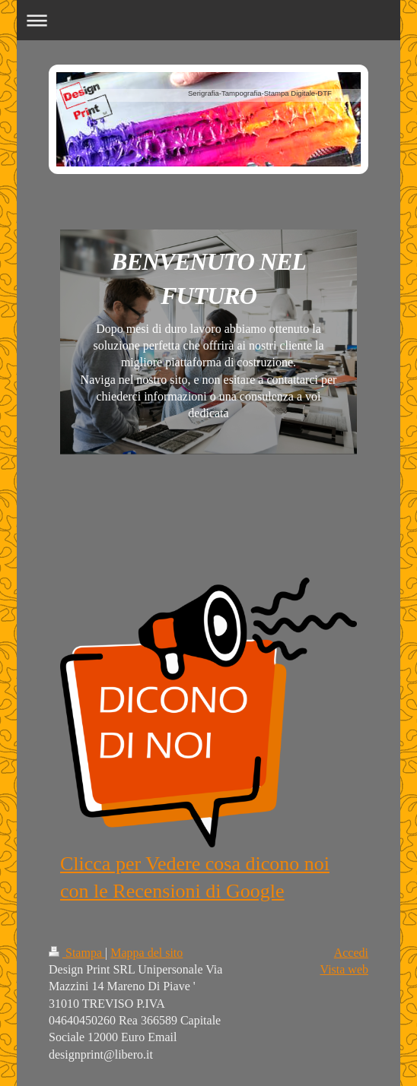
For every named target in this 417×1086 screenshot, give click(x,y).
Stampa (77, 952)
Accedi (351, 952)
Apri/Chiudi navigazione (208, 20)
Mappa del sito (146, 952)
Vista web (344, 969)
